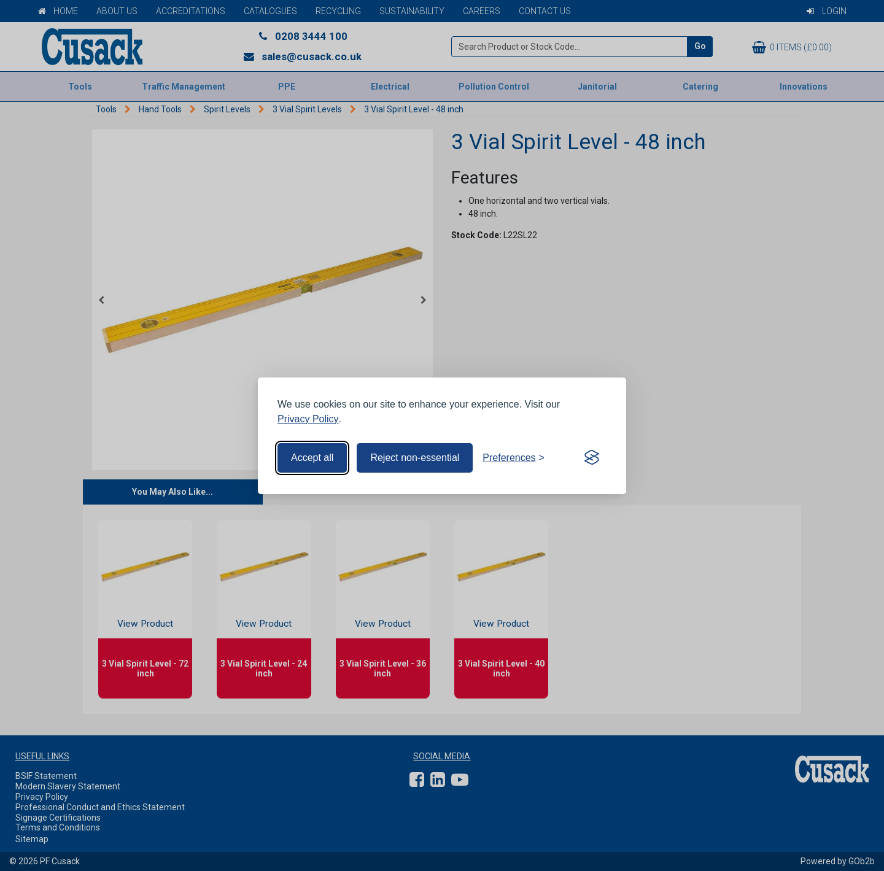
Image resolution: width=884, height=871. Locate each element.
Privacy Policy (308, 419)
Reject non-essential (414, 457)
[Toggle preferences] (514, 457)
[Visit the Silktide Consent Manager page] (592, 458)
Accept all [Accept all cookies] (312, 457)
